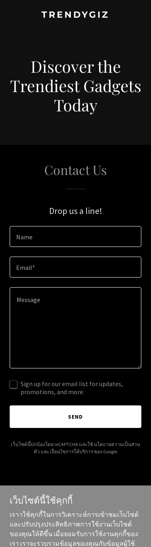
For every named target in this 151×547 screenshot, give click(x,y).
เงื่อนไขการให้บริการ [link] (71, 451)
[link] (75, 15)
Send (75, 416)
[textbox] (75, 236)
